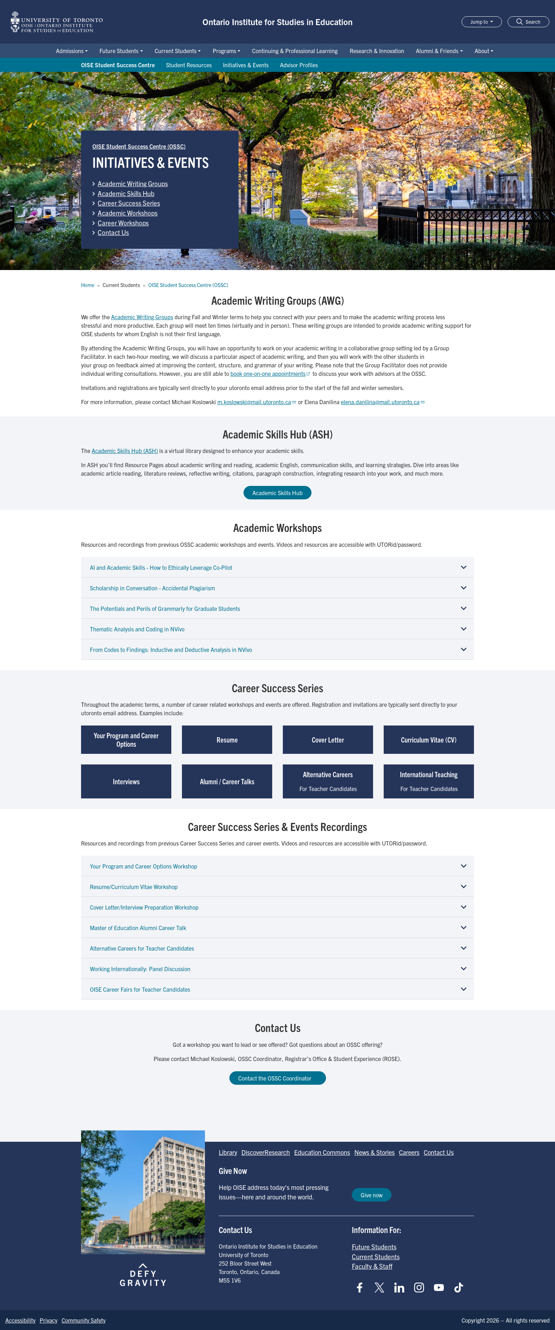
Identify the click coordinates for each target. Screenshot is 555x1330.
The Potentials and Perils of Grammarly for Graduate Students (165, 608)
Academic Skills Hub (126, 193)
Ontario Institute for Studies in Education (277, 21)
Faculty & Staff (372, 1266)
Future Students (118, 50)
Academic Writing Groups (133, 183)
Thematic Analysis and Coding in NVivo (137, 628)
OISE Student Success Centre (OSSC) (138, 146)
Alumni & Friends (437, 50)
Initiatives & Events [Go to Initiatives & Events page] (246, 64)
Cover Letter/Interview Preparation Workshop (144, 907)
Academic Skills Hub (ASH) (125, 450)
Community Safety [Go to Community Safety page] (83, 1320)
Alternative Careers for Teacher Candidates (142, 948)
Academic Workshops (128, 212)
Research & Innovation (377, 50)
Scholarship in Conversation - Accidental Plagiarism (152, 587)
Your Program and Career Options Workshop (143, 866)
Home (87, 285)
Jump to (479, 21)
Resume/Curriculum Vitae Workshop (134, 886)
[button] (528, 21)
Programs (224, 50)
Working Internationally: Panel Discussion (140, 968)
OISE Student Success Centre (118, 64)
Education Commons (322, 1152)
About (482, 50)
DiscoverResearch (265, 1152)
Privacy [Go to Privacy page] (48, 1320)
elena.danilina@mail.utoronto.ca (383, 401)
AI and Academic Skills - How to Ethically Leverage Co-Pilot (161, 567)
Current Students (175, 50)
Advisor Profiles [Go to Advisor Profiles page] (299, 64)
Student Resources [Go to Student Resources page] (189, 64)
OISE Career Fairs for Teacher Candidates (140, 989)
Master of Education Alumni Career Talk (138, 927)
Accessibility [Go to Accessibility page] (20, 1320)
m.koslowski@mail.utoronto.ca (257, 401)
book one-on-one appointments (270, 373)
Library (228, 1152)
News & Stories (374, 1152)
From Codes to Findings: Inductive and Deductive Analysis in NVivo (171, 649)
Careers (409, 1152)
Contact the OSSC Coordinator (277, 1078)
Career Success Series (129, 203)
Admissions (70, 50)
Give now (372, 1194)
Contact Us (113, 232)
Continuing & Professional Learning (295, 50)
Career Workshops (123, 222)
